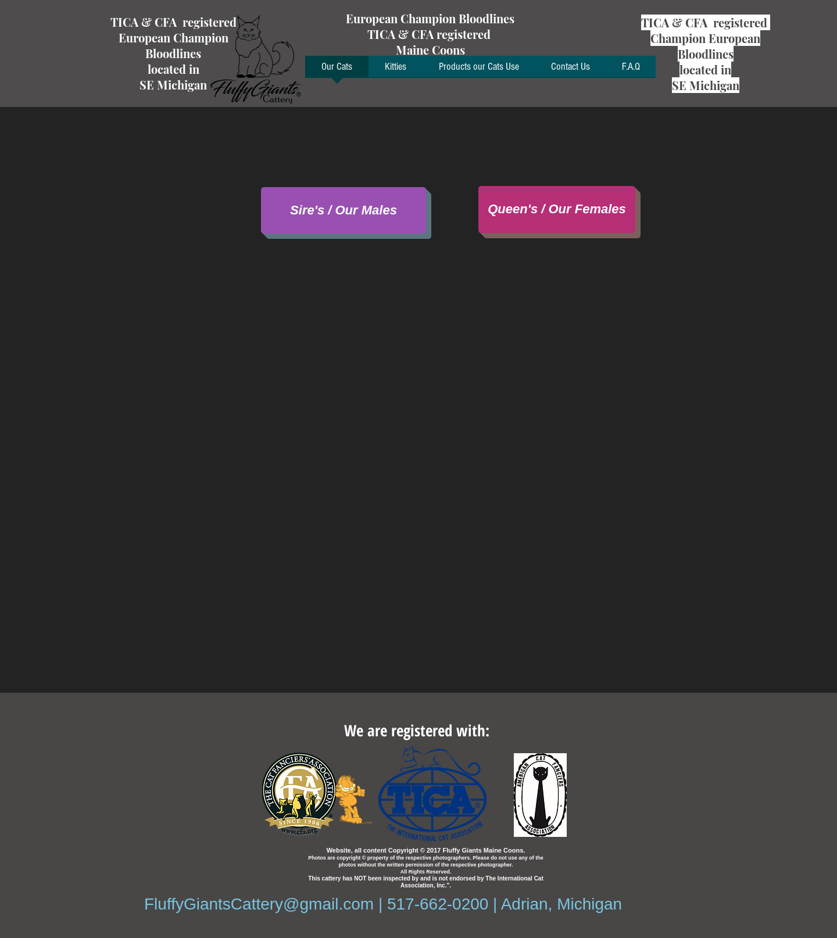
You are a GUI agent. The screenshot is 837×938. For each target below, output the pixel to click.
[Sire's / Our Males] (343, 210)
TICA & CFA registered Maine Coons (430, 42)
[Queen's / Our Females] (556, 209)
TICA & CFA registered (173, 22)
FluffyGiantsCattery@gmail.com (259, 904)
